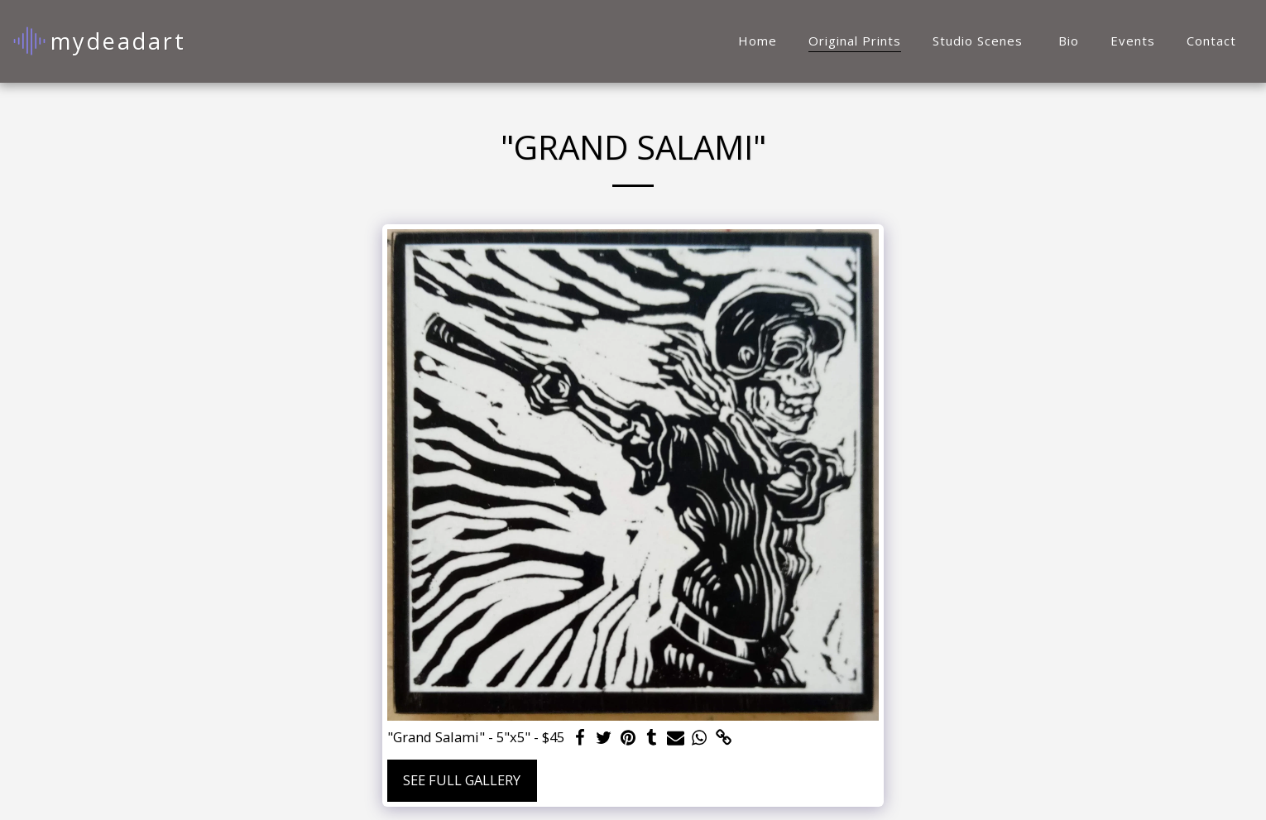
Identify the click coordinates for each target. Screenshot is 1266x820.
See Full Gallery (461, 779)
